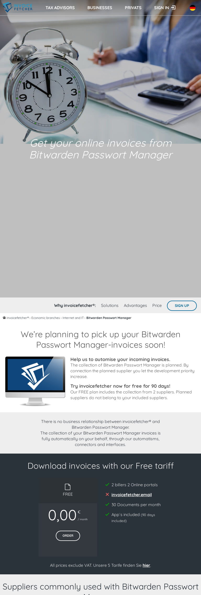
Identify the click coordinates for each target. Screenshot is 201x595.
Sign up (182, 305)
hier (146, 565)
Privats (133, 7)
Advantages (135, 305)
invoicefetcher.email (131, 494)
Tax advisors (60, 7)
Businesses (99, 7)
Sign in (161, 7)
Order (68, 535)
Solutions (110, 305)
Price (157, 305)
